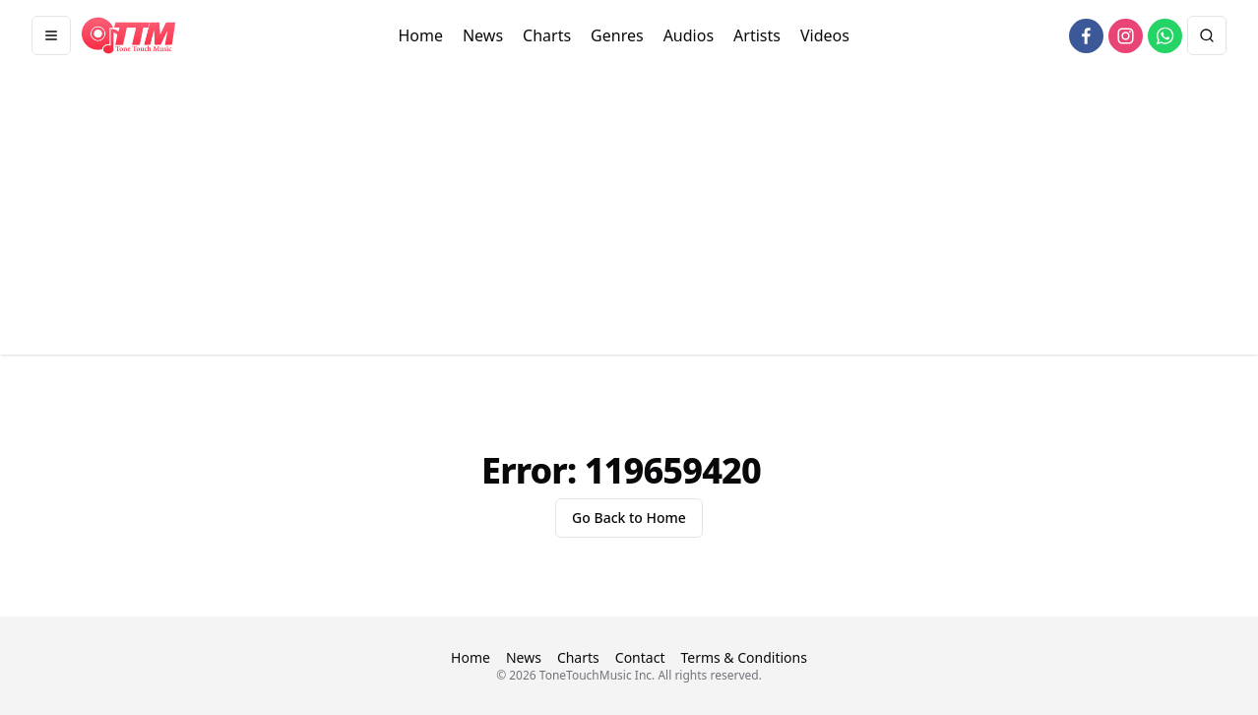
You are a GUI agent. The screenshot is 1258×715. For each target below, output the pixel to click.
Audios (688, 35)
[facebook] (1086, 36)
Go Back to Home (629, 517)
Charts (547, 35)
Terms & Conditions (743, 657)
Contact (640, 657)
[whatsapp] (1165, 36)
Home (420, 35)
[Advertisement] (629, 217)
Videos (824, 35)
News (483, 35)
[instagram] (1125, 36)
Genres (617, 35)
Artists (757, 35)
